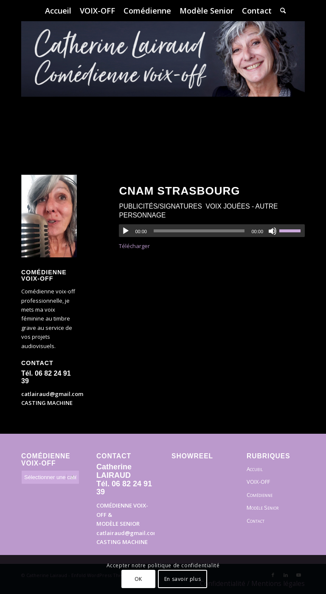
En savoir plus (182, 579)
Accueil (255, 469)
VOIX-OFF (258, 481)
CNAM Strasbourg (179, 190)
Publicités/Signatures (160, 206)
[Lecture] (125, 231)
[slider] (199, 230)
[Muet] (272, 231)
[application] (212, 230)
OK (138, 579)
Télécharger (134, 246)
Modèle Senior (262, 507)
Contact (255, 520)
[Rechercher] (281, 10)
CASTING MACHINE (47, 403)
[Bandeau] (163, 84)
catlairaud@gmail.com (52, 394)
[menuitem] (58, 10)
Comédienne (260, 495)
